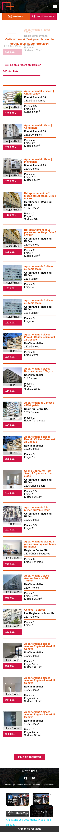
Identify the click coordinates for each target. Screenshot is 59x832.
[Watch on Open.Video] (17, 813)
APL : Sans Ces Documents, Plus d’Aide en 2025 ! (17, 796)
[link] (10, 797)
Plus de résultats (29, 756)
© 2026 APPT (29, 771)
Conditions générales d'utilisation (17, 785)
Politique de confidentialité (44, 785)
